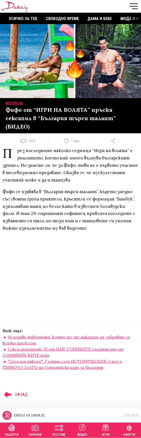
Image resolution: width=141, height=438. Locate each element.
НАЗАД (15, 394)
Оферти (129, 429)
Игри (106, 429)
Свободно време (62, 18)
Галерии (35, 429)
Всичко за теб (23, 18)
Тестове (58, 429)
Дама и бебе (99, 18)
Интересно (14, 103)
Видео (82, 429)
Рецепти (12, 429)
